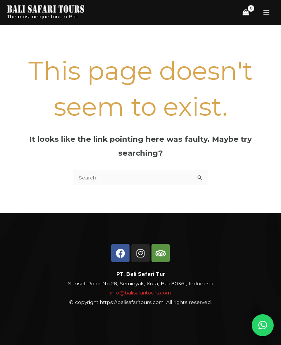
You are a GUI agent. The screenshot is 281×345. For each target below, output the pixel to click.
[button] (263, 325)
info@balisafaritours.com (140, 293)
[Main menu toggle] (266, 12)
